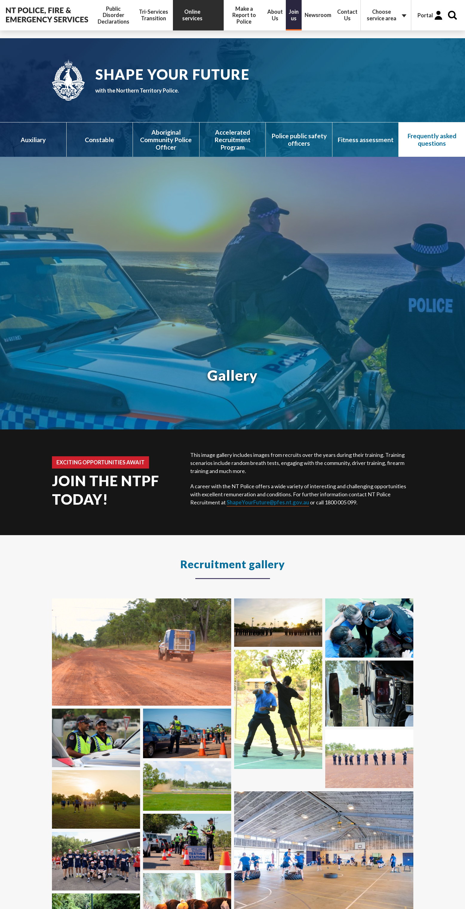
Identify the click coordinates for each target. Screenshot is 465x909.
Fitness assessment (365, 139)
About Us (275, 15)
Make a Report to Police (244, 15)
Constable (99, 139)
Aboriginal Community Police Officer (166, 139)
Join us (294, 15)
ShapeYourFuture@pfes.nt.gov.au (268, 502)
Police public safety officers (299, 139)
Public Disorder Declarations (113, 15)
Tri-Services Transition (153, 15)
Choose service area (381, 15)
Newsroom (318, 15)
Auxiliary (33, 139)
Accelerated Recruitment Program (232, 139)
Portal (425, 15)
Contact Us (347, 15)
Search (452, 15)
